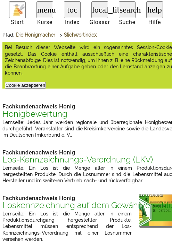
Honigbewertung (34, 114)
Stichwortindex (80, 35)
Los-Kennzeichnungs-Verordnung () (77, 160)
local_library (100, 9)
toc (72, 9)
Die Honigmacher (35, 35)
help (154, 9)
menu (45, 9)
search (128, 9)
